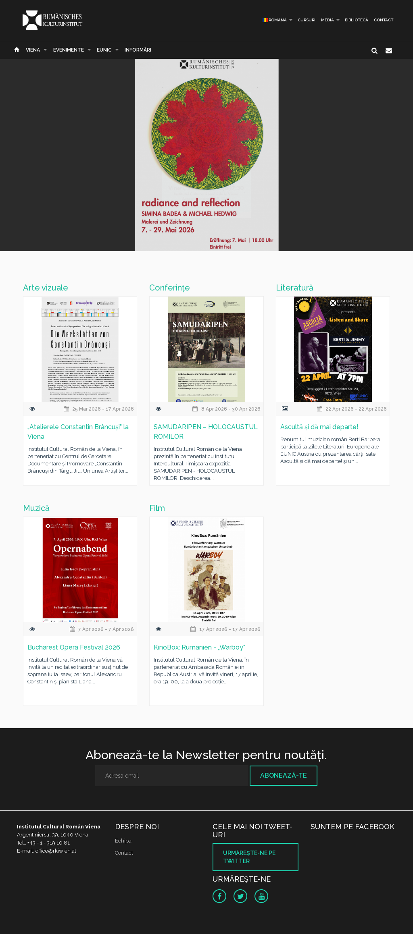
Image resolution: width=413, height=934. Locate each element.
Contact (383, 20)
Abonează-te (283, 775)
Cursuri (306, 20)
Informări (138, 50)
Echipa (123, 841)
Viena (33, 50)
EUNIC (104, 50)
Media (327, 20)
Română (275, 20)
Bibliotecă (356, 20)
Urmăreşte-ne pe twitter (249, 857)
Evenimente (68, 50)
